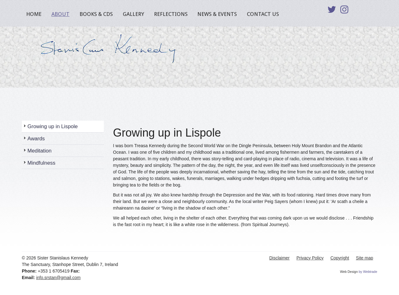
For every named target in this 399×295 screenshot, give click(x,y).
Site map (364, 257)
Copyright (339, 257)
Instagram (344, 11)
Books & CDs (96, 14)
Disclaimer (279, 257)
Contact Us (263, 14)
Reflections (171, 14)
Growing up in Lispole (52, 126)
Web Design (349, 271)
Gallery (133, 14)
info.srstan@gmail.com (58, 277)
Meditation (39, 151)
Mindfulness (41, 163)
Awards (36, 139)
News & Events (217, 14)
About (60, 14)
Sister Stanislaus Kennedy (104, 46)
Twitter (332, 11)
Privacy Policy (310, 257)
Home (33, 14)
